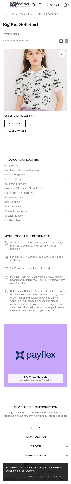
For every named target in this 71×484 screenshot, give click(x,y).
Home (6, 14)
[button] (15, 131)
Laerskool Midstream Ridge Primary (24, 188)
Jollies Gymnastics (15, 183)
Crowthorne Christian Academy (21, 170)
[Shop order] (16, 34)
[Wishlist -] (52, 5)
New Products (12, 202)
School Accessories (15, 211)
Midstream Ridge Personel (19, 193)
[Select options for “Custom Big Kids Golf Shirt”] (15, 123)
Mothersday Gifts (13, 197)
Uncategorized (12, 220)
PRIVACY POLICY (39, 476)
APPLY (57, 476)
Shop (15, 14)
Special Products (14, 215)
